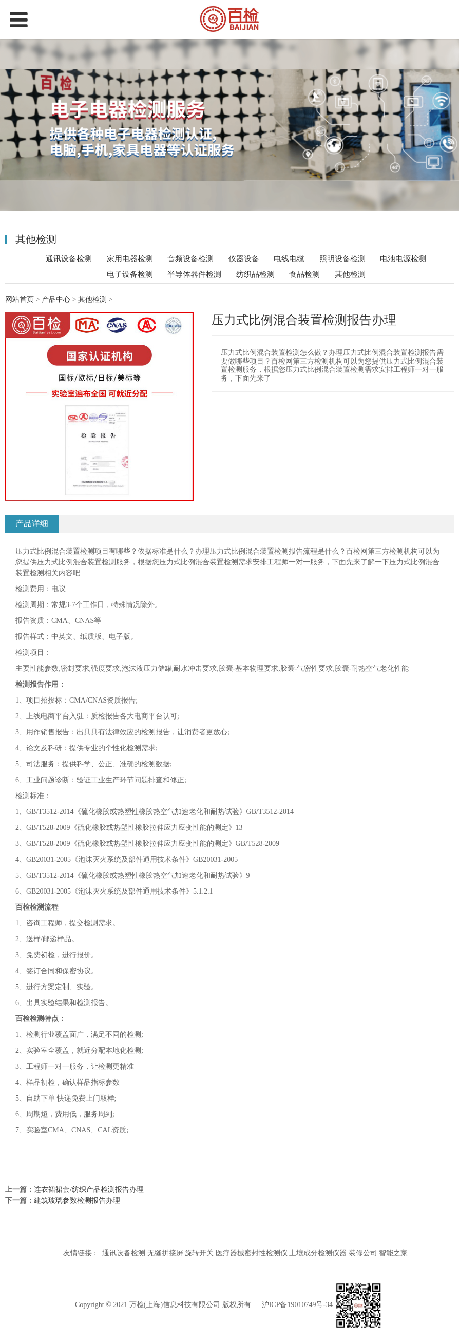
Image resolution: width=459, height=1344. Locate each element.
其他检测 (350, 274)
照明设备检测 (342, 258)
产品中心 (56, 300)
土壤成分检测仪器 (318, 1253)
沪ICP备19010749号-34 (297, 1305)
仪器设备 (243, 258)
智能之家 (393, 1253)
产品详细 (31, 523)
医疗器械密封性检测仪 (252, 1253)
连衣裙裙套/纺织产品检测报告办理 (89, 1190)
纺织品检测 (255, 274)
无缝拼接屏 (165, 1253)
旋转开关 (199, 1253)
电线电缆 (289, 258)
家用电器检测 (130, 258)
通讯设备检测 (69, 258)
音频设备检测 (190, 258)
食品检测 (304, 274)
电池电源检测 (403, 258)
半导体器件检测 (194, 274)
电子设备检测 (130, 274)
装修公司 (363, 1253)
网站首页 (19, 300)
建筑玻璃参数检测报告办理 (77, 1200)
